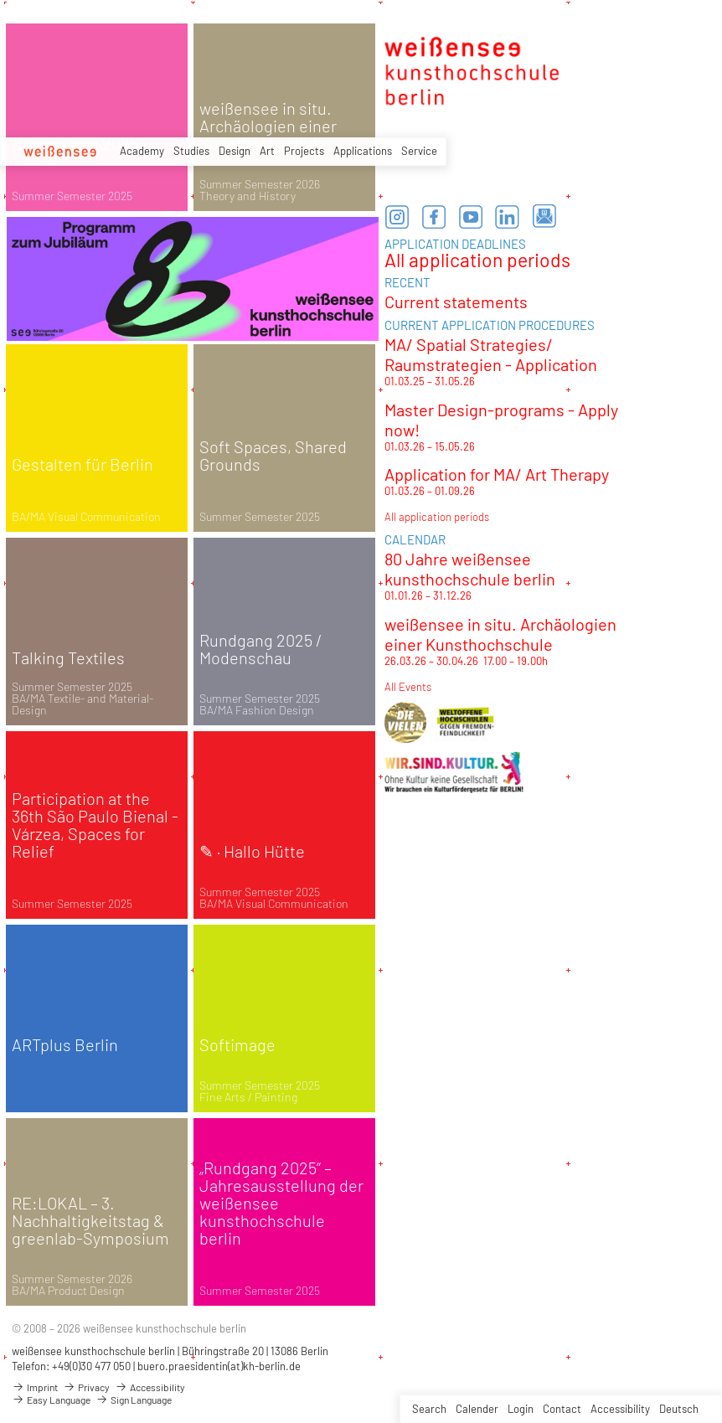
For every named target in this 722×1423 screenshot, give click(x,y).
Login (521, 1408)
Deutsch (679, 1408)
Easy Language (51, 1399)
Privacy (86, 1387)
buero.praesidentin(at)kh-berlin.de (219, 1366)
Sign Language (133, 1399)
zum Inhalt (0, 0)
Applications (362, 150)
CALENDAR (415, 539)
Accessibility (620, 1408)
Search (429, 1408)
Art (267, 150)
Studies (191, 150)
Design (234, 150)
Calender (477, 1408)
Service (419, 150)
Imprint (35, 1387)
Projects (304, 150)
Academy (142, 150)
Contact (562, 1408)
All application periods (477, 259)
